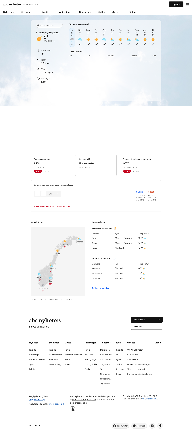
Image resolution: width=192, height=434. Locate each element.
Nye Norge (34, 354)
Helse (67, 359)
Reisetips (89, 354)
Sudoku (119, 364)
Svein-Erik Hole (56, 403)
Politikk (32, 369)
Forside (32, 350)
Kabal (118, 374)
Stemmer (27, 12)
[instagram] (152, 426)
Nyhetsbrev (105, 378)
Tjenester (85, 12)
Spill (101, 12)
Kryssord (120, 369)
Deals (87, 369)
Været (103, 369)
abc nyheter (120, 425)
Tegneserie (105, 383)
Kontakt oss (132, 354)
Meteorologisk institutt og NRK (59, 299)
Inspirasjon (65, 12)
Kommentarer (55, 354)
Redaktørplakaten (107, 396)
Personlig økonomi (73, 354)
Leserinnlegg (55, 364)
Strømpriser (105, 374)
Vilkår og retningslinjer (138, 369)
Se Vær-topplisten (101, 288)
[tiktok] (160, 426)
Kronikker (53, 359)
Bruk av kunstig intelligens (139, 374)
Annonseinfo (133, 359)
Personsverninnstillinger (138, 364)
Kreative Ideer (106, 354)
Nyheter (8, 12)
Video (133, 12)
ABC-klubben (106, 359)
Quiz (118, 354)
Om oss (117, 12)
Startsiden (105, 350)
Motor (67, 364)
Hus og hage (90, 359)
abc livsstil (139, 425)
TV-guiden (105, 364)
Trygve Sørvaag (37, 399)
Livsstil (46, 12)
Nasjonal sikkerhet (37, 359)
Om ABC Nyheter (135, 350)
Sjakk (118, 359)
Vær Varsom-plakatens (84, 399)
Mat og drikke (91, 364)
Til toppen (36, 425)
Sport (31, 364)
